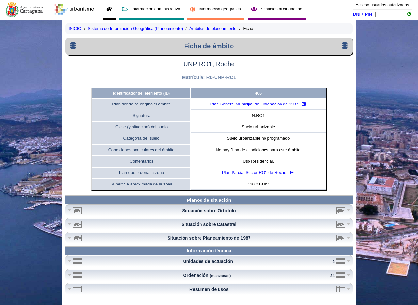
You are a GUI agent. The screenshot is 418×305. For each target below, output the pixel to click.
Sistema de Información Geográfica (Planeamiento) (135, 28)
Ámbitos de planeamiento (212, 28)
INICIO (75, 28)
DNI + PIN (362, 14)
